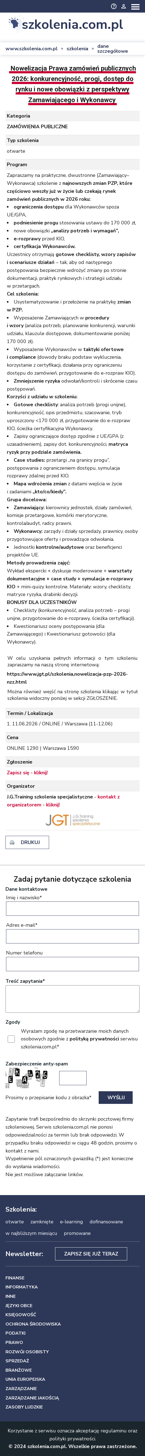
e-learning (71, 1221)
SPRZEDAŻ (17, 1361)
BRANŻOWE (18, 1370)
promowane (77, 1233)
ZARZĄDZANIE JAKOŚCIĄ (32, 1398)
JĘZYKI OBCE (18, 1306)
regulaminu (114, 1430)
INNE (10, 1296)
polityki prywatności (72, 1438)
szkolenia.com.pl (72, 24)
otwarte (14, 1221)
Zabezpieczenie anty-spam (36, 1063)
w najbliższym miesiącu (31, 1233)
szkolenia (77, 48)
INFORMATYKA (21, 1287)
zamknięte (41, 1221)
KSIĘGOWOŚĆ (20, 1315)
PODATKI (15, 1333)
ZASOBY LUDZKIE (24, 1407)
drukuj (30, 842)
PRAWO (14, 1343)
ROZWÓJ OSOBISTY (27, 1352)
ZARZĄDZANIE (21, 1389)
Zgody (12, 1022)
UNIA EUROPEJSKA (25, 1379)
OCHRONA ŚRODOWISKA (33, 1324)
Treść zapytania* (25, 981)
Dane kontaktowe (26, 889)
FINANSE (14, 1278)
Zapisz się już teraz (91, 1254)
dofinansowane (106, 1221)
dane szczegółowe (112, 49)
